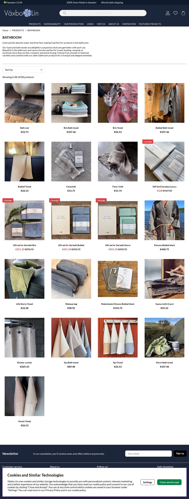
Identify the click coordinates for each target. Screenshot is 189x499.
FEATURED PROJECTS (150, 24)
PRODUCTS (18, 30)
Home (5, 30)
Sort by (9, 69)
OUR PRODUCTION (74, 24)
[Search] (102, 13)
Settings (147, 482)
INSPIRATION (129, 24)
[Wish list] (175, 13)
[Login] (167, 13)
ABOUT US (113, 24)
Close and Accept (169, 482)
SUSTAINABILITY (52, 24)
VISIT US (101, 24)
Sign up (180, 453)
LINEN (90, 24)
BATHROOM (33, 30)
